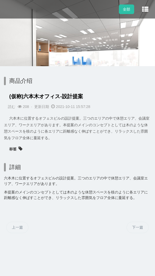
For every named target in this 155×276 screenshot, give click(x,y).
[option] (77, 58)
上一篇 (17, 227)
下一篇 (137, 227)
